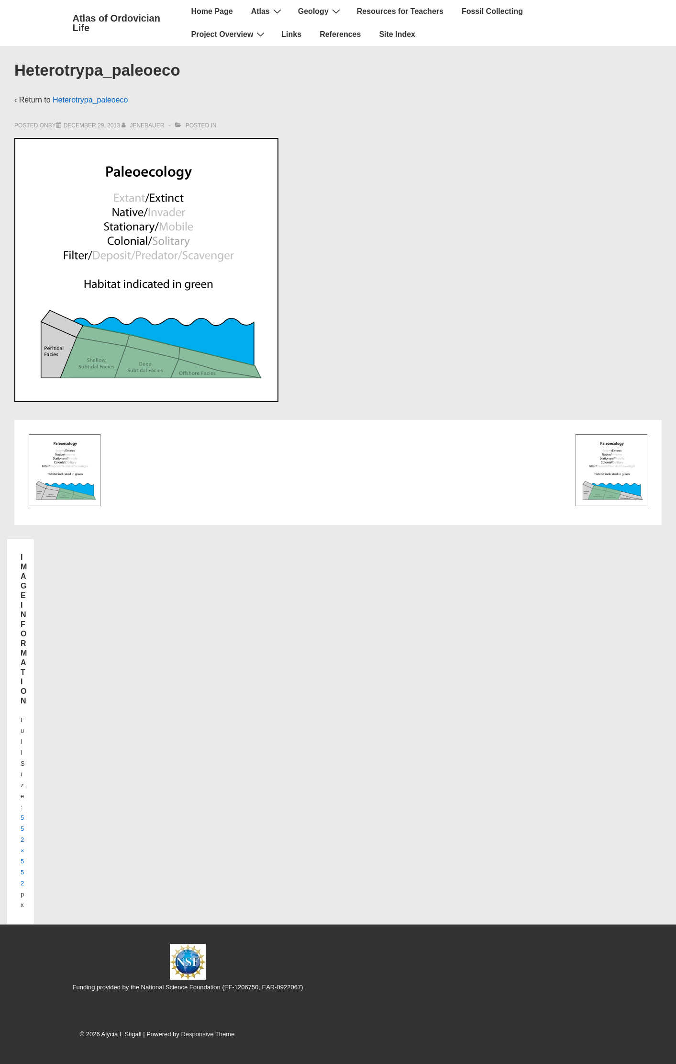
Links (291, 34)
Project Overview (229, 34)
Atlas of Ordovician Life (116, 23)
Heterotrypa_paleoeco (90, 100)
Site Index (397, 34)
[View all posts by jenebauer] (144, 125)
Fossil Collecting (492, 11)
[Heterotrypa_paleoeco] (92, 125)
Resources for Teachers (400, 11)
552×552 (22, 850)
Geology (320, 11)
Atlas (267, 11)
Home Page (212, 11)
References (340, 34)
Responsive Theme (207, 1034)
